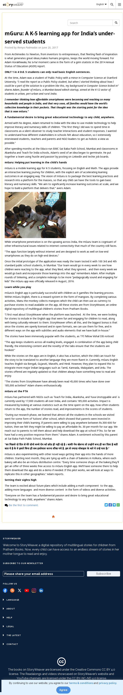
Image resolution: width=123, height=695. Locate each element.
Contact (10, 644)
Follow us (10, 583)
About (9, 608)
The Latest (12, 635)
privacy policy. (108, 683)
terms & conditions (81, 683)
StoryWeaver (12, 538)
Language (11, 600)
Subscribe (103, 573)
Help (7, 617)
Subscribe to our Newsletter (23, 563)
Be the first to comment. (23, 505)
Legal (8, 626)
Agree (63, 689)
